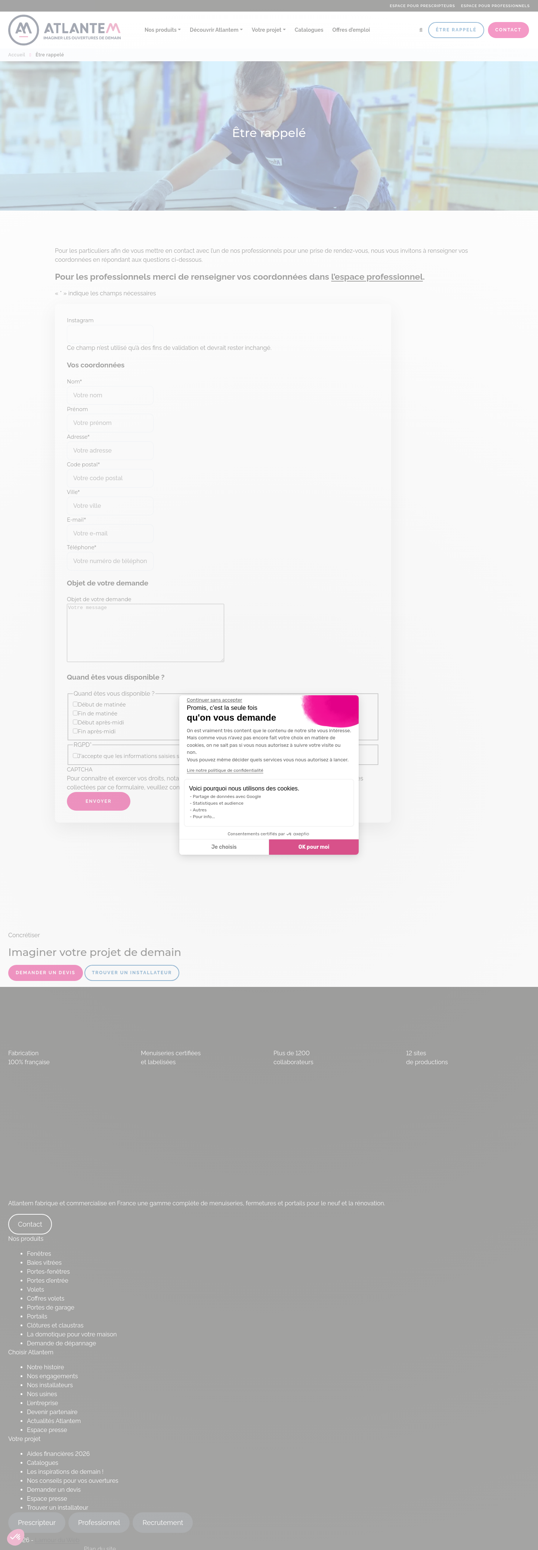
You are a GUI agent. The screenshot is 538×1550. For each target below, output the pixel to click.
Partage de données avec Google (227, 796)
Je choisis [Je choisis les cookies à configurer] (224, 847)
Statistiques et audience (218, 803)
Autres (200, 810)
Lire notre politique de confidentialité (225, 770)
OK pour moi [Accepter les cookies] (314, 847)
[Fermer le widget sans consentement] (214, 700)
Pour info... (204, 816)
